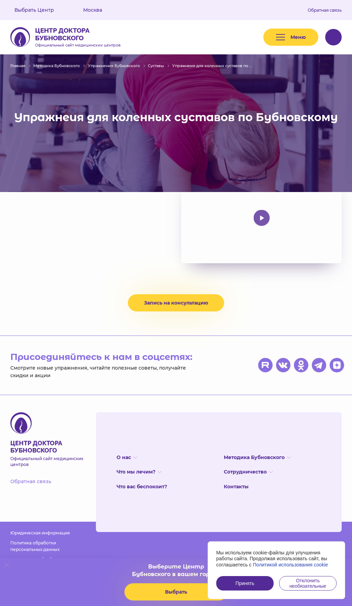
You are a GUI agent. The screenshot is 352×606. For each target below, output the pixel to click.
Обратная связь (325, 10)
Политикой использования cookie (290, 564)
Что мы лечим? (139, 472)
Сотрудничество (248, 472)
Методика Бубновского (257, 457)
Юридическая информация (40, 532)
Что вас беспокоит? (142, 486)
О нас (127, 457)
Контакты (236, 486)
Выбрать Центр (39, 10)
